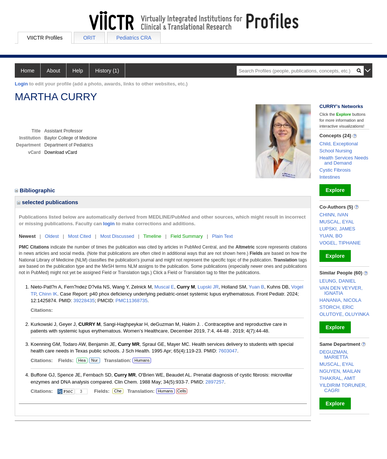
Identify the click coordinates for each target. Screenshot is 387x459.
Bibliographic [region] (35, 190)
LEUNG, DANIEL (337, 281)
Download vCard (60, 152)
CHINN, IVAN (333, 214)
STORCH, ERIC (336, 307)
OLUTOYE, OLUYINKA (344, 314)
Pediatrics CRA (133, 38)
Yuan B (256, 287)
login (108, 223)
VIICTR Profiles (44, 38)
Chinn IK (48, 294)
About (53, 71)
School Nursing (335, 150)
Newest (27, 236)
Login (21, 84)
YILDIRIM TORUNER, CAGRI (342, 387)
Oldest (52, 236)
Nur (93, 360)
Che (116, 391)
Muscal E (164, 287)
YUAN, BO (330, 236)
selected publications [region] (47, 202)
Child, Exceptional (338, 143)
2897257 (214, 382)
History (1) (107, 71)
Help (77, 71)
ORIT (89, 38)
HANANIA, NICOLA (340, 300)
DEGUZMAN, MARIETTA (333, 354)
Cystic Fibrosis (335, 170)
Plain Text (222, 236)
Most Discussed (117, 236)
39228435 (84, 300)
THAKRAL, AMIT (337, 378)
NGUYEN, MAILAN (339, 371)
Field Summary (187, 236)
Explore (335, 190)
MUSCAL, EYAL (336, 222)
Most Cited (79, 236)
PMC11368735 (132, 300)
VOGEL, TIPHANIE (340, 243)
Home (27, 71)
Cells (181, 391)
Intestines (329, 177)
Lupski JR (208, 287)
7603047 (228, 351)
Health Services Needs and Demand (343, 160)
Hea (81, 360)
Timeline (152, 236)
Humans (142, 360)
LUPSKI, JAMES (337, 229)
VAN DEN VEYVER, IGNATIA (341, 290)
